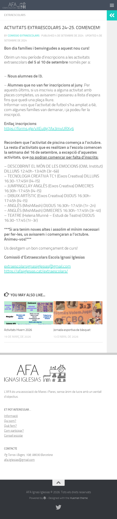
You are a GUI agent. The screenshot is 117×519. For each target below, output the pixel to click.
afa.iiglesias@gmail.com (19, 460)
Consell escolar (13, 435)
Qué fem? (10, 426)
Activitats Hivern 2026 (18, 330)
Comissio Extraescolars (23, 35)
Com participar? (14, 431)
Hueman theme (79, 498)
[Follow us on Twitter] (58, 507)
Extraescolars (15, 15)
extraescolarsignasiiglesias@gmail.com (37, 266)
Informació (11, 416)
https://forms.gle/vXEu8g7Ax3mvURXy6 (39, 128)
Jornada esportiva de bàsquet (71, 330)
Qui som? (10, 421)
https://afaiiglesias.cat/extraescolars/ (36, 271)
